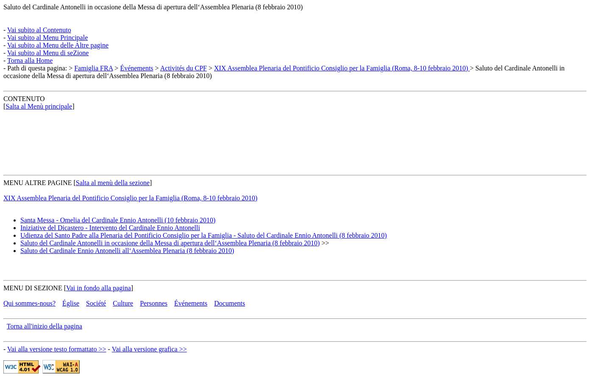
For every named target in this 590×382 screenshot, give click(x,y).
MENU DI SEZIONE (32, 288)
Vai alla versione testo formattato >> (56, 349)
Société (96, 303)
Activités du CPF (183, 68)
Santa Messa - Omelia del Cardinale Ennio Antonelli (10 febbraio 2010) (117, 220)
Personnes (153, 303)
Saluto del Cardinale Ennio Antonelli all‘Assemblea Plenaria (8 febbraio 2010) (127, 250)
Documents (229, 303)
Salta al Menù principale (39, 106)
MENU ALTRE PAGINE (37, 182)
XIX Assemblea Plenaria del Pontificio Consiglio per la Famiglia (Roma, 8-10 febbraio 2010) (342, 68)
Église (70, 303)
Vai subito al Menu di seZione (48, 52)
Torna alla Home (30, 60)
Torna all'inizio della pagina (44, 326)
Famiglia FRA (93, 68)
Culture (123, 303)
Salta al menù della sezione (113, 182)
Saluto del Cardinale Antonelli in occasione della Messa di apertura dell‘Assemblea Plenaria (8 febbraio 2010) (153, 7)
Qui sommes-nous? (29, 303)
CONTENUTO (24, 98)
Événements (136, 68)
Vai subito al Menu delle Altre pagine (58, 45)
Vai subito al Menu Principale (47, 37)
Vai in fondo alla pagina (98, 288)
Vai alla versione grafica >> (149, 349)
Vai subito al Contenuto (39, 30)
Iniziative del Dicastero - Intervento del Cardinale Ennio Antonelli (110, 227)
